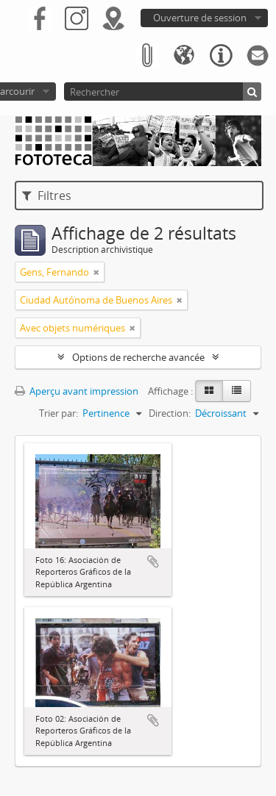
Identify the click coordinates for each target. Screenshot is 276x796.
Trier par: (58, 413)
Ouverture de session (200, 17)
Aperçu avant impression (76, 391)
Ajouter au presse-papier (153, 561)
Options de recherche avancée (138, 357)
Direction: (170, 413)
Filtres (46, 195)
